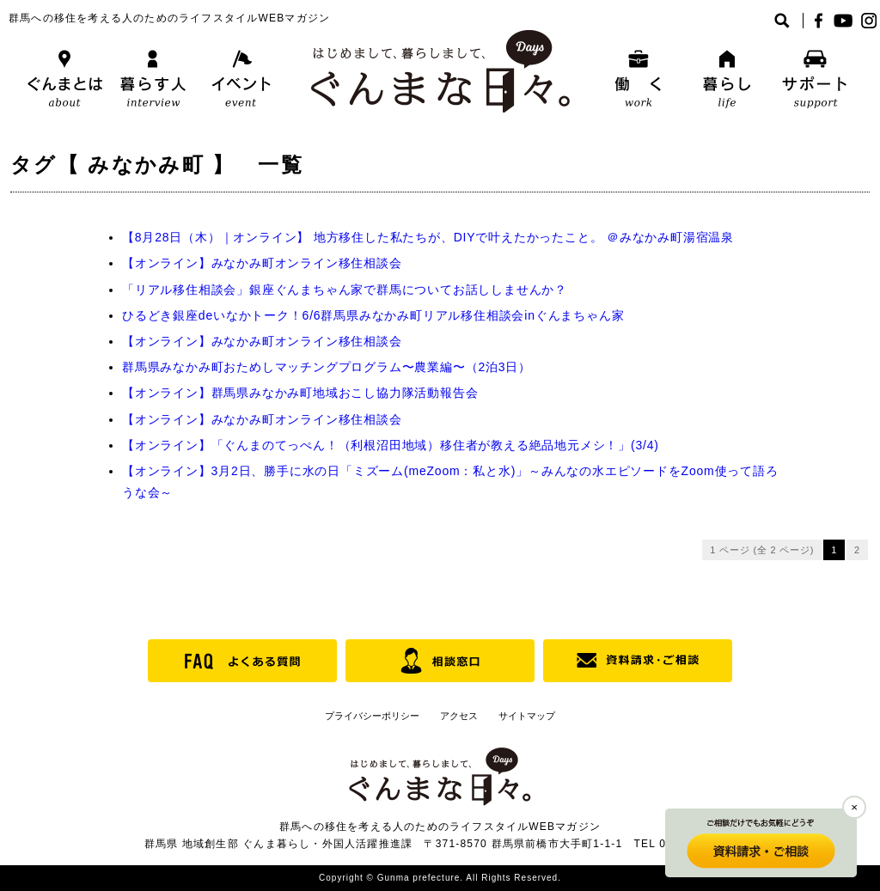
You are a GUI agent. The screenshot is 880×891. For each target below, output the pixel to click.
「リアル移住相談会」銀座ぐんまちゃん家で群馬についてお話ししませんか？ (344, 289)
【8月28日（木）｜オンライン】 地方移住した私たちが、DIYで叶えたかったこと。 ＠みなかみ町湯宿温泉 (428, 237)
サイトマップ (526, 716)
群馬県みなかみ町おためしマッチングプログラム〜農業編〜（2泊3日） (326, 367)
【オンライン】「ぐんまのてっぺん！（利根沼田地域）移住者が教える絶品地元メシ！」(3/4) (390, 445)
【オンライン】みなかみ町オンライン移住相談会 (262, 263)
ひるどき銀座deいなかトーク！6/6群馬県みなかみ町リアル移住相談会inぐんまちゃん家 (373, 315)
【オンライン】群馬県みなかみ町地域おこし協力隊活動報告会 (300, 393)
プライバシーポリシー (372, 716)
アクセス (459, 716)
